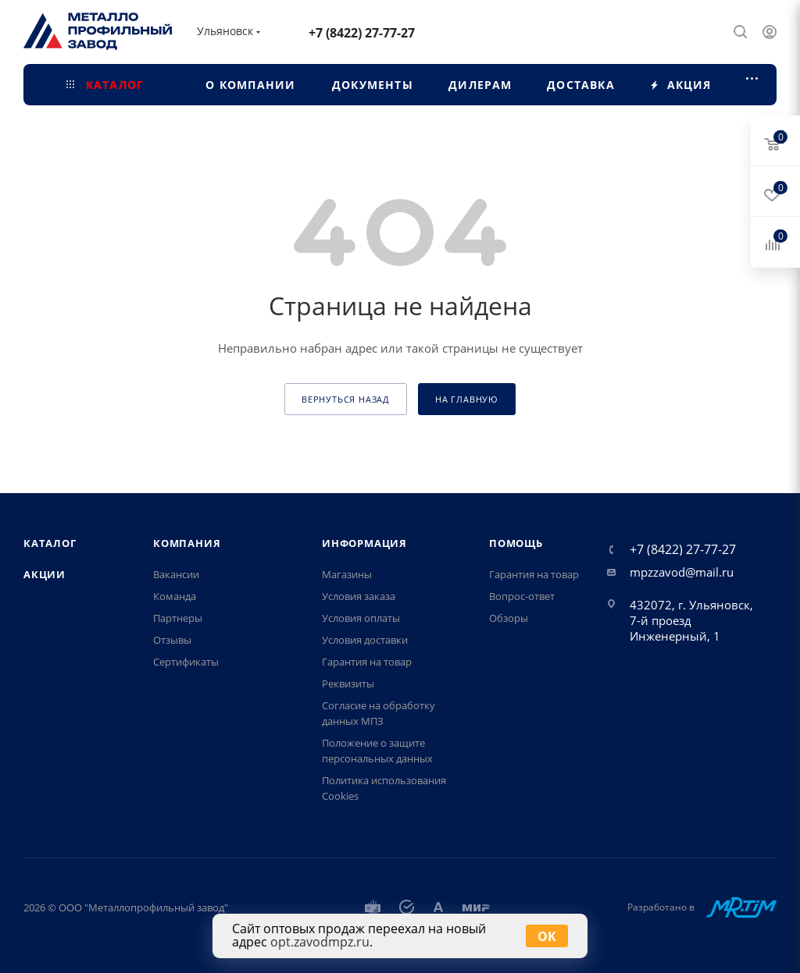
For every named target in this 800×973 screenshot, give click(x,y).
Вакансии (176, 574)
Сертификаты (186, 662)
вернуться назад (346, 399)
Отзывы (172, 640)
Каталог (50, 543)
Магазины (347, 574)
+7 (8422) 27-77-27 (362, 32)
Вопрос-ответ (522, 596)
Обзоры (508, 618)
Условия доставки (365, 640)
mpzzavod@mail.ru (682, 572)
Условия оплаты (361, 618)
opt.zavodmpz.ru (320, 941)
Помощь (516, 543)
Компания (186, 543)
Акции (44, 574)
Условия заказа (358, 596)
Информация (364, 543)
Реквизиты (348, 683)
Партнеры (177, 618)
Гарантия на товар (367, 662)
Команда (174, 596)
